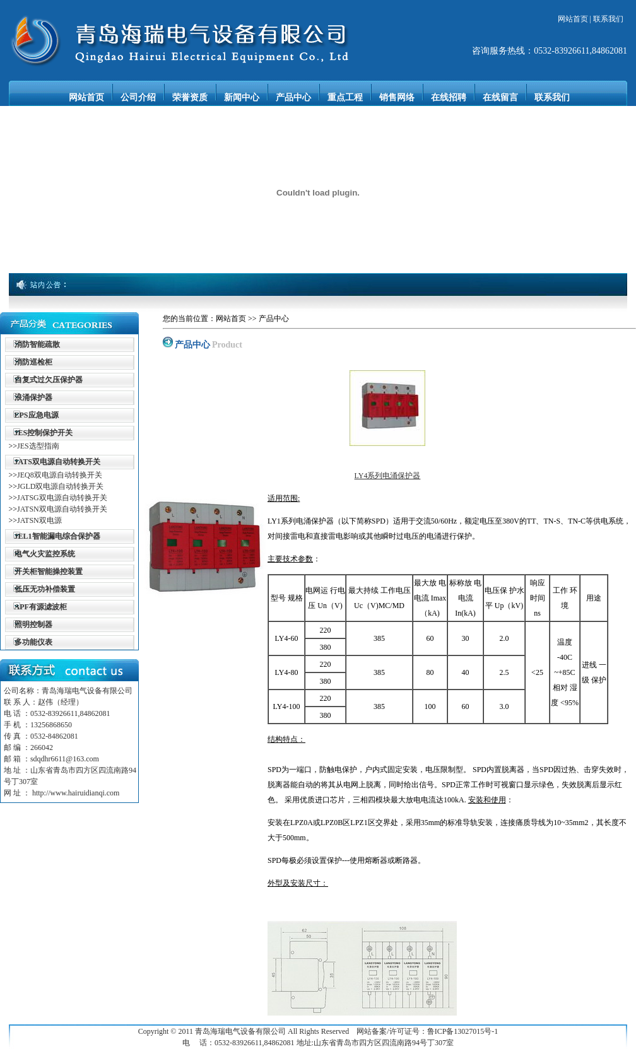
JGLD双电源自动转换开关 (60, 486)
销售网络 (397, 97)
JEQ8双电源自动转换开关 (59, 475)
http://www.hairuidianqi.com (76, 792)
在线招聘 (448, 97)
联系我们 (608, 19)
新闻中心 (241, 97)
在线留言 (500, 97)
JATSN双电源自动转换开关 (62, 509)
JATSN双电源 (39, 520)
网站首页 (573, 19)
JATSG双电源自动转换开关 (62, 497)
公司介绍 (138, 97)
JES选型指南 (38, 446)
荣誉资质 (190, 97)
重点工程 (345, 97)
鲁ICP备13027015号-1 (462, 1031)
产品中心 (293, 97)
